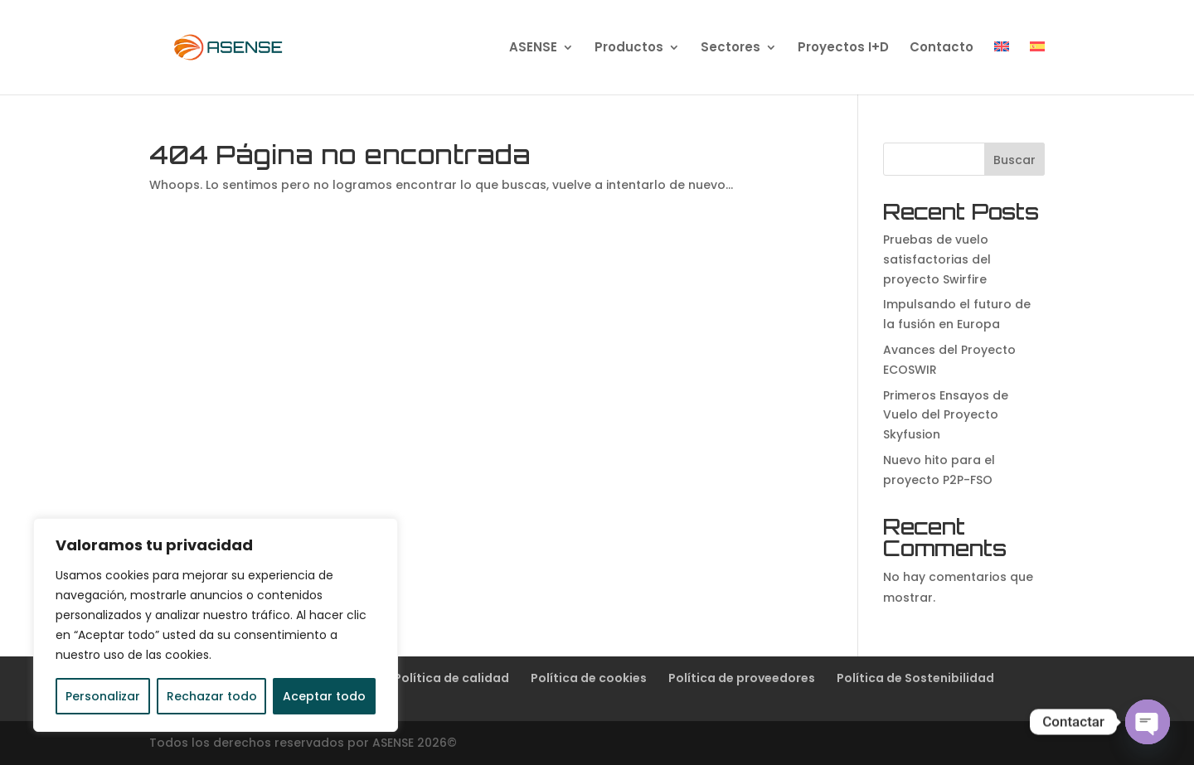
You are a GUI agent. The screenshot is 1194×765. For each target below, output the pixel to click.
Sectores (730, 48)
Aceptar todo (324, 696)
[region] (215, 625)
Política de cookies (589, 678)
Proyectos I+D (843, 48)
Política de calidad (451, 678)
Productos (629, 48)
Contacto (941, 48)
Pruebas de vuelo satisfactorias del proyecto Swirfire (937, 259)
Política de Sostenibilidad (915, 678)
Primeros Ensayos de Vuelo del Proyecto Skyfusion (945, 415)
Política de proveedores (741, 678)
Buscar (1014, 160)
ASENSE (533, 48)
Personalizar (103, 696)
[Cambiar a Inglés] (1001, 67)
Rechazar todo (212, 696)
